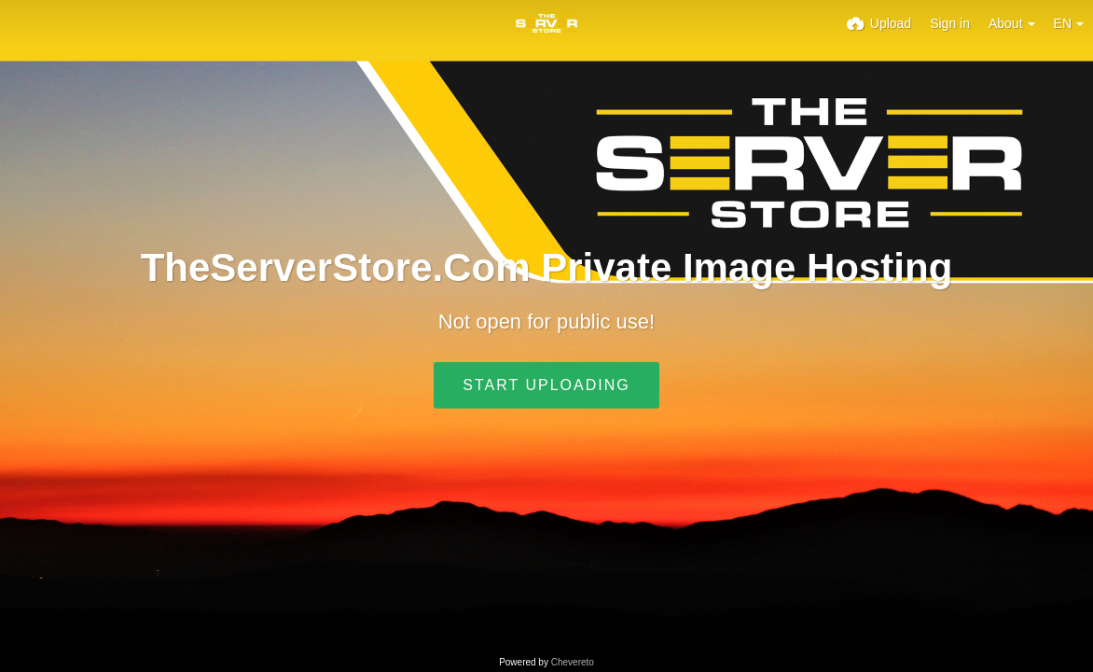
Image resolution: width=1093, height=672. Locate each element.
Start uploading (546, 385)
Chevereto (572, 662)
